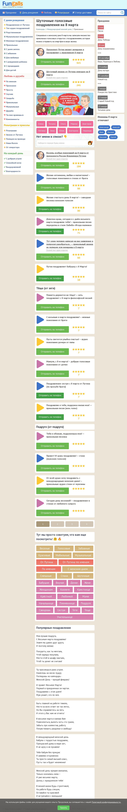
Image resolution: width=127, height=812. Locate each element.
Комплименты (12, 119)
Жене (87, 574)
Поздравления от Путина (18, 25)
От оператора (12, 147)
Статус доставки (83, 12)
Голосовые (64, 539)
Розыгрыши (63, 12)
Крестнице (83, 581)
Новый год (102, 79)
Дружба (9, 111)
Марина (74, 122)
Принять (63, 808)
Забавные (84, 539)
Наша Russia (12, 143)
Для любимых (12, 57)
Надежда (87, 129)
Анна (52, 129)
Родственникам (13, 32)
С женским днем (78, 560)
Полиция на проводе (15, 139)
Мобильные (62, 546)
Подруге (86, 594)
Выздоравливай (13, 167)
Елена (40, 122)
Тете (75, 601)
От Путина (46, 553)
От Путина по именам (76, 553)
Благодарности (13, 171)
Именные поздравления (17, 41)
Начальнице (46, 594)
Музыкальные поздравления (19, 36)
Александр (104, 127)
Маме (85, 587)
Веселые (45, 539)
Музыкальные (12, 106)
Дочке (74, 574)
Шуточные (83, 567)
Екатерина (73, 129)
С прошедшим (12, 66)
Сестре (61, 601)
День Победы (104, 40)
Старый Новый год (106, 101)
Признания (11, 85)
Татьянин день (104, 110)
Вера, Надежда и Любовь (109, 61)
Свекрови (44, 601)
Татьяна (52, 122)
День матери (103, 70)
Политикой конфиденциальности (106, 802)
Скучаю (9, 94)
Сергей (113, 137)
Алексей (116, 127)
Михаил (111, 132)
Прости (9, 90)
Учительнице (64, 608)
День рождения (30, 12)
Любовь (48, 12)
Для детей (11, 70)
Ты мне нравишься (14, 115)
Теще (87, 601)
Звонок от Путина (14, 134)
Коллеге (65, 581)
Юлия (61, 129)
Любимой (67, 587)
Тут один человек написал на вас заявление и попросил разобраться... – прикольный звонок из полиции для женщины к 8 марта (69, 241)
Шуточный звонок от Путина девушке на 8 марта (68, 73)
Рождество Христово (107, 92)
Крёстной (46, 587)
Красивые (44, 546)
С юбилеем (11, 53)
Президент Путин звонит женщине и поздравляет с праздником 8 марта (65, 51)
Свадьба (10, 98)
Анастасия (86, 122)
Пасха (100, 31)
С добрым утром (14, 158)
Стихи (64, 567)
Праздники (10, 12)
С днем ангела (13, 49)
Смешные (46, 567)
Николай (102, 137)
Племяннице (67, 594)
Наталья (41, 129)
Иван (101, 132)
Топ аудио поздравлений (18, 28)
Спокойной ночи (13, 163)
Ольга (63, 122)
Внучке (60, 574)
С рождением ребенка (16, 61)
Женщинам (46, 581)
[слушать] (40, 52)
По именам (11, 81)
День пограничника (106, 48)
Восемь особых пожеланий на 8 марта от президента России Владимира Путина (67, 153)
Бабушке (44, 574)
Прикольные (12, 45)
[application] (40, 52)
